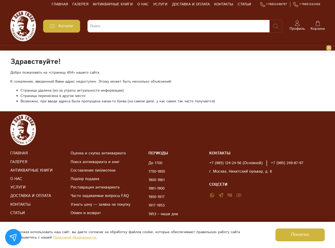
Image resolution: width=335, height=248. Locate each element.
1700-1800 (156, 171)
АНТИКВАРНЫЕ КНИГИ (113, 4)
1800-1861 (156, 180)
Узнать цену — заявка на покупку (100, 204)
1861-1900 (156, 188)
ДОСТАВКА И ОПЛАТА (191, 4)
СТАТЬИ (244, 4)
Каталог (62, 26)
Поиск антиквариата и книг (95, 162)
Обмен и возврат (86, 213)
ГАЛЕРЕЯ (80, 4)
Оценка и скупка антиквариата (98, 153)
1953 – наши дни (163, 214)
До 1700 (155, 163)
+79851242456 (306, 4)
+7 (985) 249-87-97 (287, 163)
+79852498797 (273, 4)
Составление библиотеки (93, 170)
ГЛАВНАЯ (60, 4)
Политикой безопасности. (75, 237)
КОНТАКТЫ (223, 4)
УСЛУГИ (160, 4)
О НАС (143, 4)
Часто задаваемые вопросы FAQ (100, 196)
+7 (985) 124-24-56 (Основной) (236, 163)
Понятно (300, 234)
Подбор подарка (85, 179)
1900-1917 (156, 197)
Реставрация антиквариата (95, 187)
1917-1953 (156, 205)
